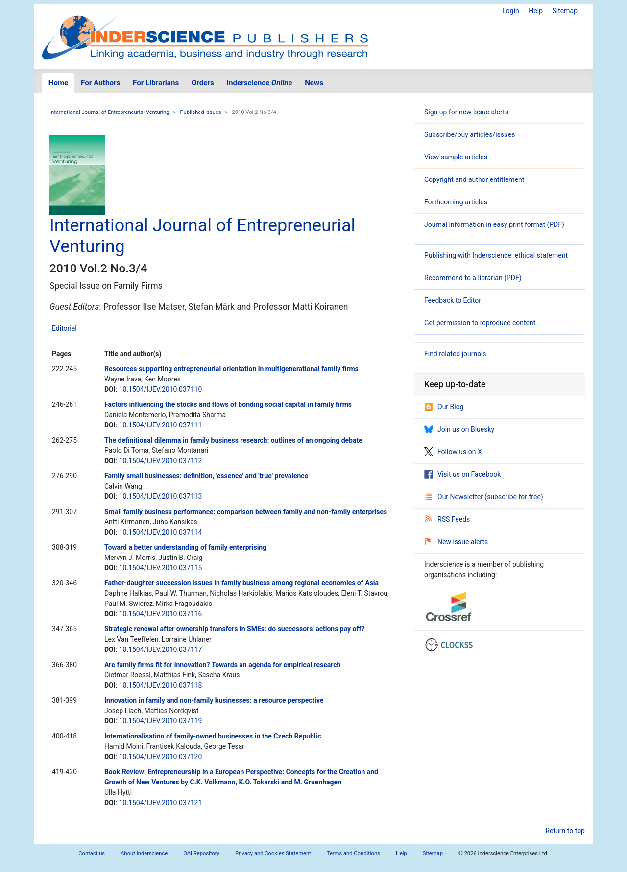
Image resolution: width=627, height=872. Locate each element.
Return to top (565, 831)
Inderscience (259, 82)
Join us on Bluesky (459, 429)
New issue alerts (456, 542)
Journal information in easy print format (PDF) (494, 224)
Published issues (200, 112)
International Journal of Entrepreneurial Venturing (109, 112)
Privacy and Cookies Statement (273, 853)
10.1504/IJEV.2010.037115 (160, 568)
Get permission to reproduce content (479, 323)
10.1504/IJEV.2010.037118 (160, 685)
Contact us (91, 853)
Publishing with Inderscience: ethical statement (496, 255)
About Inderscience (144, 853)
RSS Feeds (447, 519)
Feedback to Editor (452, 300)
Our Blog (444, 407)
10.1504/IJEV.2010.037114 (160, 532)
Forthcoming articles (455, 202)
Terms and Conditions (353, 853)
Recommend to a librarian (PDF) (473, 278)
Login (510, 11)
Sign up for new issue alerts (466, 112)
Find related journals (455, 354)
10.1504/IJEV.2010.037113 (160, 496)
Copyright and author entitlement (474, 179)
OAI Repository (201, 853)
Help (536, 11)
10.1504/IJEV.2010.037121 (160, 802)
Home (58, 82)
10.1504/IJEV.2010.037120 (160, 756)
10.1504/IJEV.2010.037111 (160, 425)
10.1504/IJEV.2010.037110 (160, 389)
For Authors (100, 82)
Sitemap (565, 11)
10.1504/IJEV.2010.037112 (160, 461)
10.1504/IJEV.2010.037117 (160, 649)
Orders (203, 82)
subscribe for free (514, 497)
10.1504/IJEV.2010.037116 (160, 614)
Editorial (64, 328)
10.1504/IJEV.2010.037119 (160, 721)
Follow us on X (453, 452)
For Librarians (156, 82)
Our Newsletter (454, 497)
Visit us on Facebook (462, 474)
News (314, 82)
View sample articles (455, 157)
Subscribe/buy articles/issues (469, 134)
